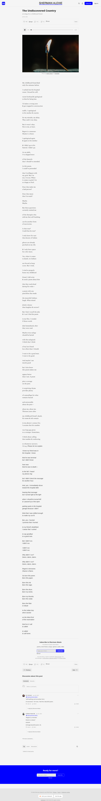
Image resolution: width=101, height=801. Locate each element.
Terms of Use (58, 656)
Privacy (55, 792)
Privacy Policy (62, 658)
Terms (59, 792)
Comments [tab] (26, 681)
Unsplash (57, 74)
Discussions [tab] (34, 746)
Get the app (58, 796)
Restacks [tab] (32, 681)
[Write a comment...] (52, 689)
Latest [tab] (28, 746)
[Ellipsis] (78, 695)
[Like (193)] (25, 21)
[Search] (79, 3)
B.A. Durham (29, 695)
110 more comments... (27, 738)
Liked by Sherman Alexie (31, 697)
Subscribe (88, 3)
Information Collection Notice (50, 658)
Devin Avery (50, 74)
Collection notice (65, 792)
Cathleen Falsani (30, 713)
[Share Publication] (82, 3)
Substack (43, 800)
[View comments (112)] (36, 21)
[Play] (24, 29)
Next (75, 670)
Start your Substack (45, 796)
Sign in (96, 3)
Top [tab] (24, 746)
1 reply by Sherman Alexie (34, 708)
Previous (27, 670)
